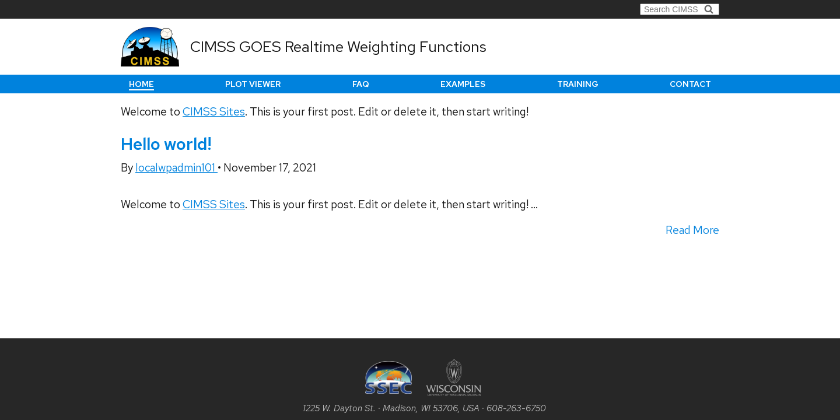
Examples (462, 84)
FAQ (360, 84)
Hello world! (166, 144)
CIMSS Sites (214, 111)
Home (141, 84)
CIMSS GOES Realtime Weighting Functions (338, 47)
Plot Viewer (253, 84)
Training (577, 84)
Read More (692, 230)
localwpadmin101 (176, 167)
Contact (690, 84)
